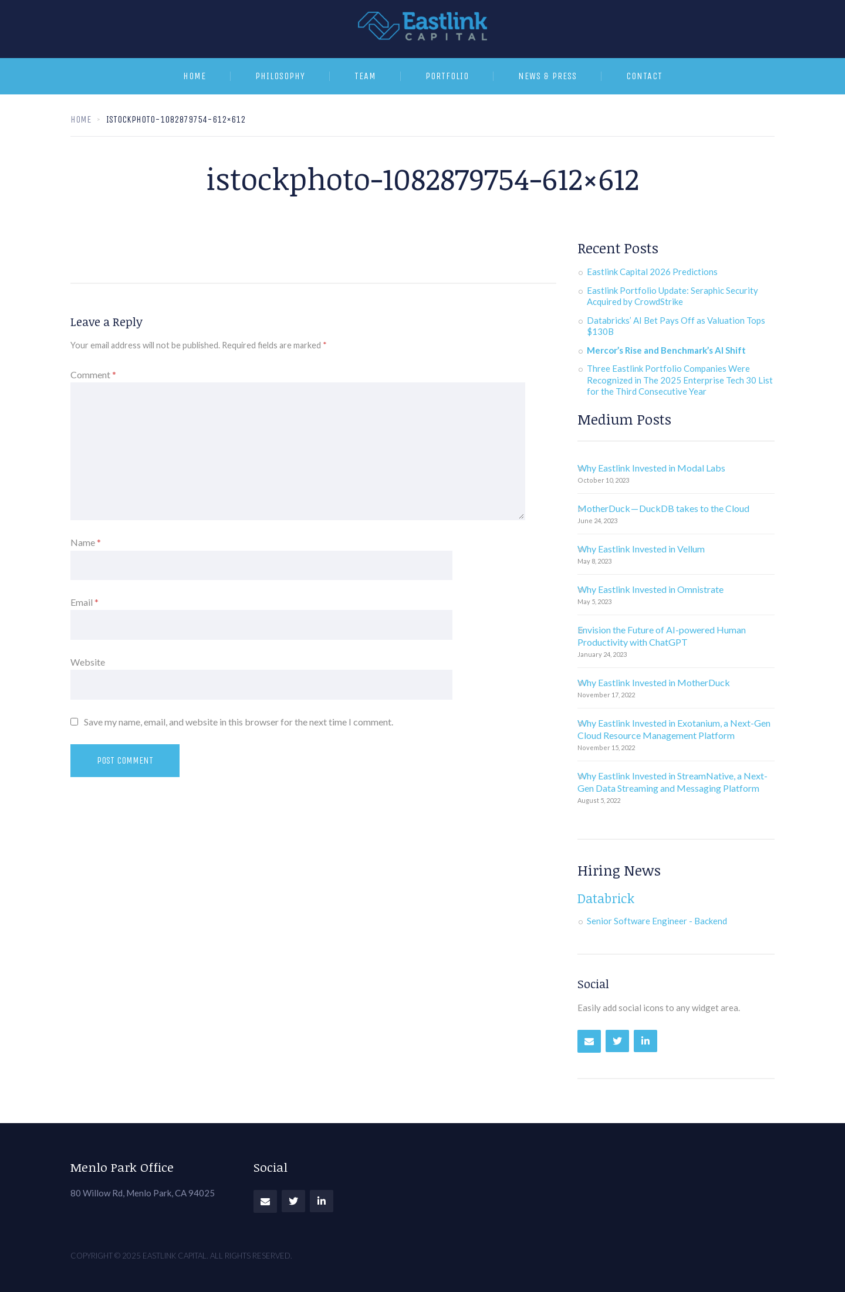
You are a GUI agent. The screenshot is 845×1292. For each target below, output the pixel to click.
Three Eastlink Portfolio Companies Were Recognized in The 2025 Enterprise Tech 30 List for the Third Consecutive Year (680, 379)
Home (194, 76)
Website (87, 661)
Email (84, 602)
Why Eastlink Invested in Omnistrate (650, 589)
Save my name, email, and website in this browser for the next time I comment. (238, 721)
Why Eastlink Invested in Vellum (641, 548)
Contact (644, 76)
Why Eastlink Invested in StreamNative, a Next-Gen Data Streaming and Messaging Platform (672, 781)
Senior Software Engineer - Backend (657, 920)
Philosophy (280, 76)
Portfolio (447, 76)
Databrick (605, 898)
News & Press (547, 76)
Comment (93, 374)
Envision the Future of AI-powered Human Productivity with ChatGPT (661, 635)
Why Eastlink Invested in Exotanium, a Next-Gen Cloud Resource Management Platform (673, 729)
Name (85, 542)
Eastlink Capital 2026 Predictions (652, 271)
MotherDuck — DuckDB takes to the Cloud (663, 508)
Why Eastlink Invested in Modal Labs (651, 467)
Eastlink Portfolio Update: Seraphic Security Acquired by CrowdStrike (672, 296)
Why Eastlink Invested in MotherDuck (653, 682)
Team (365, 76)
